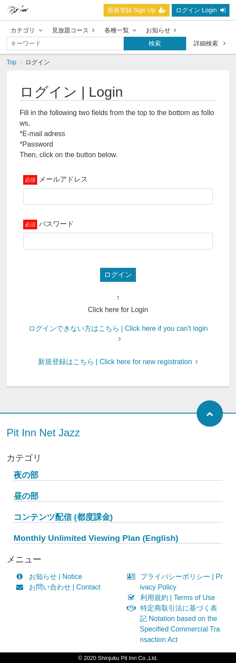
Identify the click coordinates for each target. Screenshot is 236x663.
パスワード (56, 224)
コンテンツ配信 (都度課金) (63, 517)
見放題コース (73, 30)
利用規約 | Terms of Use (173, 597)
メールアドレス (63, 179)
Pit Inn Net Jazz (43, 432)
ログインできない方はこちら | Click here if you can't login (118, 333)
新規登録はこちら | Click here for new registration (118, 361)
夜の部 (26, 475)
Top (12, 62)
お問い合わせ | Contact (60, 587)
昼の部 (26, 496)
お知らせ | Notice (51, 576)
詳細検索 (210, 43)
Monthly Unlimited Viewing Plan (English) (96, 538)
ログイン (118, 274)
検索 (155, 43)
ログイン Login (201, 10)
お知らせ (161, 30)
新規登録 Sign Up (137, 10)
